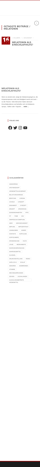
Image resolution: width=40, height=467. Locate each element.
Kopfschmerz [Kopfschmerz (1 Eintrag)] (14, 237)
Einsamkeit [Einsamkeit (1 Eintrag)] (13, 205)
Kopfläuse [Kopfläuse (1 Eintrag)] (23, 234)
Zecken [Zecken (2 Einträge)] (11, 276)
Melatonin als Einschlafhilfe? (23, 43)
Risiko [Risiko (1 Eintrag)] (28, 258)
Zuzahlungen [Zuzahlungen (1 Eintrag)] (22, 276)
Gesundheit (28, 38)
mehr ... (26, 106)
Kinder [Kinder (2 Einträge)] (23, 230)
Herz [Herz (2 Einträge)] (11, 223)
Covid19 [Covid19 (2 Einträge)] (12, 202)
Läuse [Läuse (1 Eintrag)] (11, 244)
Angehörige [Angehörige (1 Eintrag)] (13, 184)
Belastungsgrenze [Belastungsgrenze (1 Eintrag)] (16, 194)
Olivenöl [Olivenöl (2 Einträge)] (12, 255)
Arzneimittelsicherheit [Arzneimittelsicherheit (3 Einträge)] (17, 191)
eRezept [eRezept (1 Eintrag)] (12, 209)
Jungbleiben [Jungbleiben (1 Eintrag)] (13, 230)
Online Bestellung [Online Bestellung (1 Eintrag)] (15, 258)
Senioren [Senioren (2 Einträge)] (12, 266)
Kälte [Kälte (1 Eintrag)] (25, 241)
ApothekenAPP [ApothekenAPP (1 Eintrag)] (14, 187)
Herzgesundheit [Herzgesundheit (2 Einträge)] (22, 223)
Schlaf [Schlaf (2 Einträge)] (22, 262)
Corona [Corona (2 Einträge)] (22, 198)
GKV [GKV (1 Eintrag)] (22, 216)
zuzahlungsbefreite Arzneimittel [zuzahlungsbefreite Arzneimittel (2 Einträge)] (16, 280)
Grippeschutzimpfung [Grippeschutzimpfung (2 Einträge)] (17, 219)
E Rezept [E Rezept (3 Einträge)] (23, 205)
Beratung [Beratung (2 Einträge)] (12, 198)
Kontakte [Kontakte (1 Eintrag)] (12, 234)
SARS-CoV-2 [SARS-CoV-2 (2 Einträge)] (13, 262)
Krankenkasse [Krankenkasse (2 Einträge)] (14, 241)
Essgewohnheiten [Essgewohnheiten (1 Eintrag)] (15, 212)
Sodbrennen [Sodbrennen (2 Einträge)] (23, 266)
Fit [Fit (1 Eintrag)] (10, 216)
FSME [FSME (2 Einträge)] (16, 216)
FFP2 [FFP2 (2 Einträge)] (27, 212)
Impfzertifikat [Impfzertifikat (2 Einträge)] (23, 226)
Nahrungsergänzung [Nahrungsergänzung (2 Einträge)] (16, 248)
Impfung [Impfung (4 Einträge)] (12, 226)
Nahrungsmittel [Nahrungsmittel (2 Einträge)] (15, 251)
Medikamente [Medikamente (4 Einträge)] (21, 244)
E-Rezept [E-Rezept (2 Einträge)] (21, 202)
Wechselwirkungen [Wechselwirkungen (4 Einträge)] (16, 273)
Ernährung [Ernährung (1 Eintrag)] (22, 209)
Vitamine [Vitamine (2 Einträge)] (12, 269)
